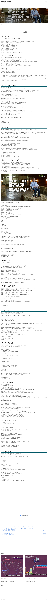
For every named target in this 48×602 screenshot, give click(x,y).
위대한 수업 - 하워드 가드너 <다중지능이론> (8, 532)
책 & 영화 (3, 524)
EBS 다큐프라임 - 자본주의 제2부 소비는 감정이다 (9, 535)
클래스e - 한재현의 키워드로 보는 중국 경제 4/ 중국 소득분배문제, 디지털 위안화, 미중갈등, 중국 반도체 (17, 526)
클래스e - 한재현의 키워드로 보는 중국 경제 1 (8, 530)
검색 (43, 2)
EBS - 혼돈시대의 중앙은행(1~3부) (7, 533)
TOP (46, 600)
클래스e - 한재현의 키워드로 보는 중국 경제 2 (8, 529)
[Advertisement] (24, 515)
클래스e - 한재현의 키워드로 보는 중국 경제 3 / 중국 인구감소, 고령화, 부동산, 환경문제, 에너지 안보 (17, 528)
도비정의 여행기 (6, 2)
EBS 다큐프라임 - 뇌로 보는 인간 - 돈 (7, 534)
